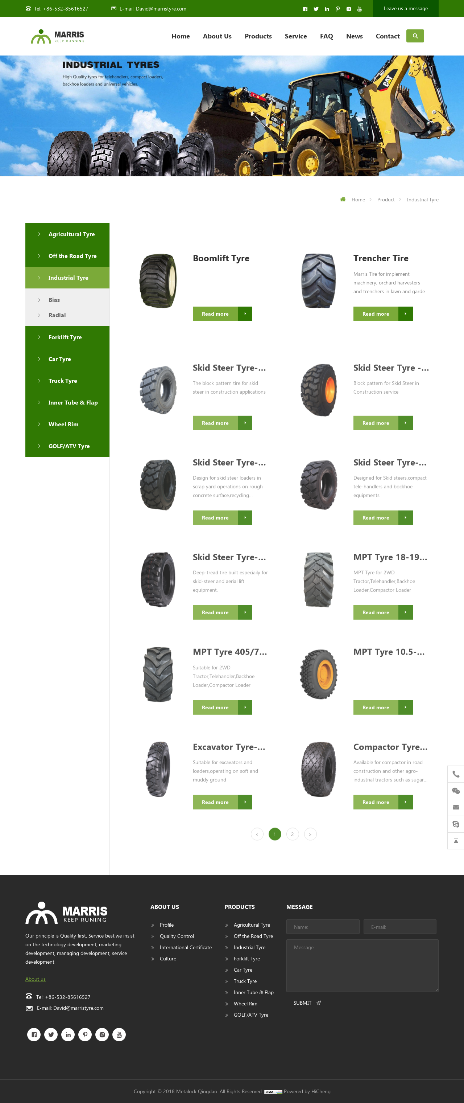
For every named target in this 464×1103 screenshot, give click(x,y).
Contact (388, 36)
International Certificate (186, 947)
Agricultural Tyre (72, 234)
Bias (54, 299)
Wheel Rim (64, 424)
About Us (217, 36)
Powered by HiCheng (307, 1091)
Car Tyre (60, 358)
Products (258, 36)
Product (386, 199)
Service (296, 36)
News (354, 36)
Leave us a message (406, 8)
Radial (57, 315)
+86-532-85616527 (65, 8)
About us (35, 978)
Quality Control (177, 935)
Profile (167, 924)
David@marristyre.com (161, 8)
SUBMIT (302, 1002)
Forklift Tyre (65, 337)
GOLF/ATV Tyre (69, 446)
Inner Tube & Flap (73, 402)
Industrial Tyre (423, 199)
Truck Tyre (63, 380)
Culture (168, 958)
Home (180, 36)
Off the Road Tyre (73, 255)
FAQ (326, 36)
